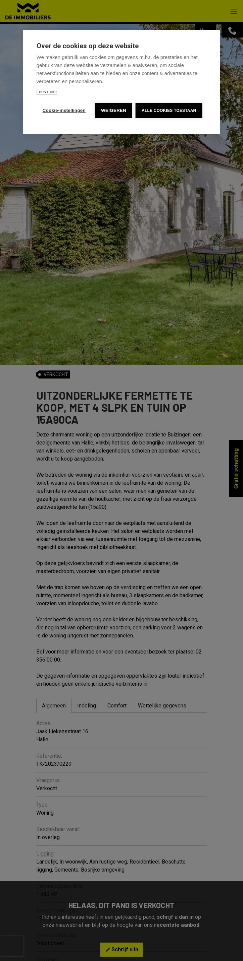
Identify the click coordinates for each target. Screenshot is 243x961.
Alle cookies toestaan (169, 110)
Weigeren (113, 110)
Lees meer (47, 91)
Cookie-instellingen (64, 110)
